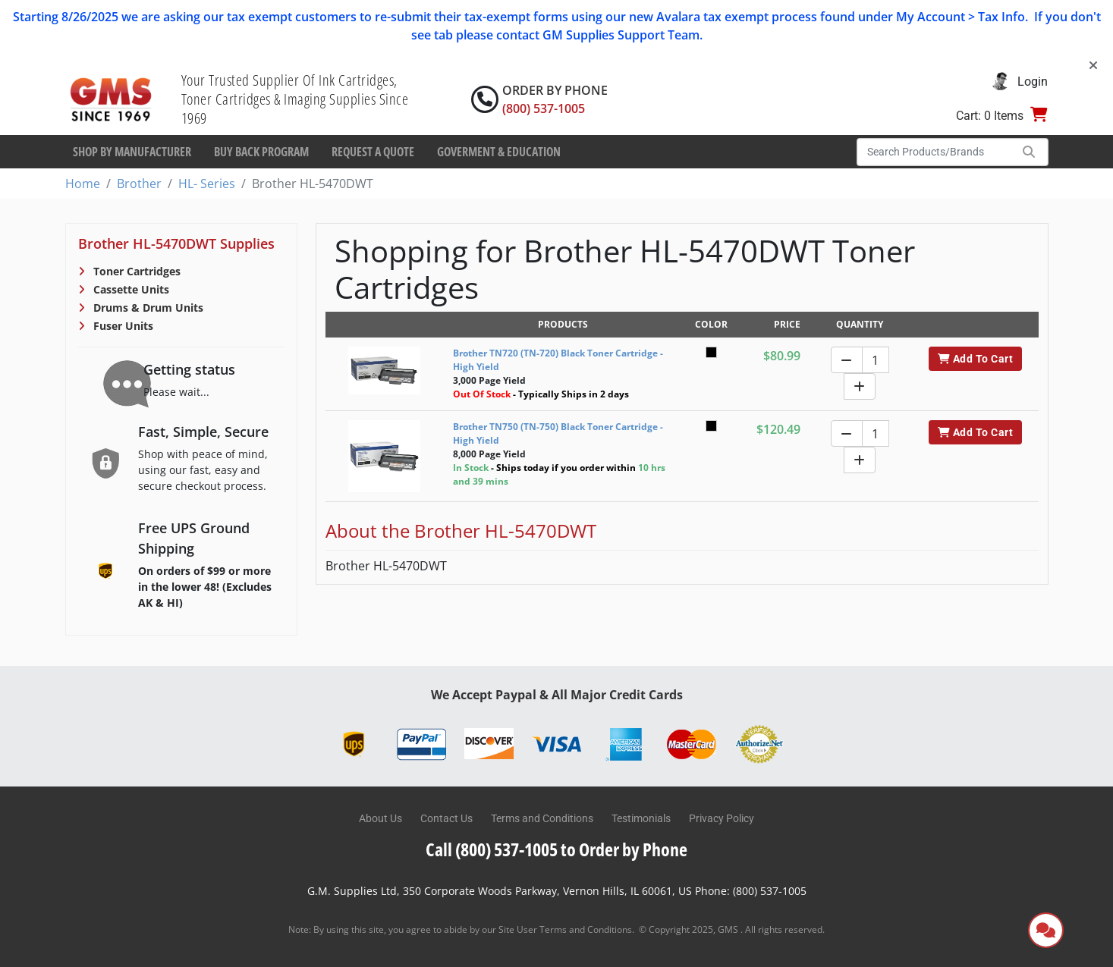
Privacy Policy (721, 818)
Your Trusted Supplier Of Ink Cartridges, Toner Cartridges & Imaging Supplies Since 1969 (295, 99)
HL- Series (206, 183)
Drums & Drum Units (146, 307)
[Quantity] (875, 360)
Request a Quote (373, 151)
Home (82, 183)
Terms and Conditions (542, 818)
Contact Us (446, 818)
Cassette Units (129, 289)
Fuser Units (121, 326)
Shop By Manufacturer (132, 151)
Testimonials (641, 818)
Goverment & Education (499, 151)
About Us (380, 818)
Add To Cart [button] (975, 359)
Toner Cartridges (135, 271)
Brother (139, 183)
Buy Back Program (261, 151)
